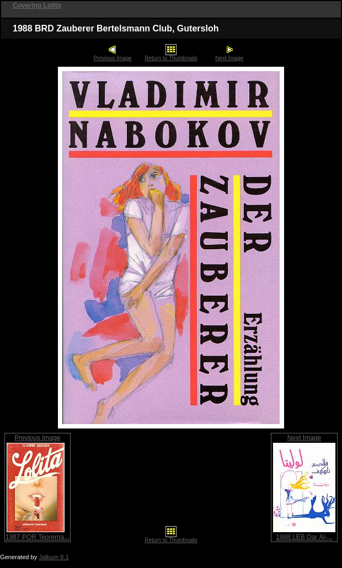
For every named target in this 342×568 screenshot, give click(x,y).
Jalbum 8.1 (53, 557)
